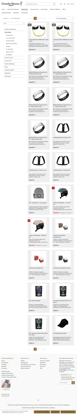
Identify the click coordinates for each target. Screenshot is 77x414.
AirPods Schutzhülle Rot (36, 268)
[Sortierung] (65, 18)
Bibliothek (4, 366)
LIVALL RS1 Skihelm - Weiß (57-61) (38, 236)
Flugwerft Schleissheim (7, 373)
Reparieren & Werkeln (11, 43)
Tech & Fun (8, 32)
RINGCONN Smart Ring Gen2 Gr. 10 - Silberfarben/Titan (38, 138)
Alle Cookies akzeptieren (68, 411)
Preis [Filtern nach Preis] (14, 23)
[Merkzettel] (61, 3)
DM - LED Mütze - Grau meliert (38, 203)
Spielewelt (7, 73)
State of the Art (9, 52)
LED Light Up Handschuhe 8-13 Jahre (62, 301)
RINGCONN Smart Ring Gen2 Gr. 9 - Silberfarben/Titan (62, 105)
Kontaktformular (5, 395)
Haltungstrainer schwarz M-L (62, 170)
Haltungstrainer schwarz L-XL (38, 170)
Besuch (3, 360)
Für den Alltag (9, 49)
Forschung (4, 368)
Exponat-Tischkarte (45, 360)
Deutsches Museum (10, 29)
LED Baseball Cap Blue (59, 333)
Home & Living (9, 57)
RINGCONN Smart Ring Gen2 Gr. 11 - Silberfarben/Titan (62, 73)
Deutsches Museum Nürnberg (9, 377)
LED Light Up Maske (34, 300)
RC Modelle (9, 54)
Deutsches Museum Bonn (8, 375)
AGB (41, 368)
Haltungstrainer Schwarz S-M (62, 137)
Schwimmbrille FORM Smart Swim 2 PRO (38, 40)
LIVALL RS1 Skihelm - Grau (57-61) (62, 203)
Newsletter (42, 362)
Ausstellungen (5, 362)
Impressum (42, 366)
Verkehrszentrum (6, 371)
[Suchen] (54, 4)
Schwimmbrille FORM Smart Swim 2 (63, 40)
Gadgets (8, 46)
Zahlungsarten (24, 362)
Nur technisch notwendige (42, 411)
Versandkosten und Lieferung (28, 364)
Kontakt (22, 360)
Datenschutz (43, 364)
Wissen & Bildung (9, 64)
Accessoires (8, 60)
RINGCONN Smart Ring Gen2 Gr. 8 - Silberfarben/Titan (38, 105)
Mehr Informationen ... (19, 412)
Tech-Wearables (10, 38)
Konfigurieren (55, 411)
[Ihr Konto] (64, 3)
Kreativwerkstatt (9, 70)
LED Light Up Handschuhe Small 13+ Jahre (38, 334)
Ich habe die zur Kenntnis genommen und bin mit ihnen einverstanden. (68, 377)
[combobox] (39, 4)
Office (6, 67)
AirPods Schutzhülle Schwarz (62, 268)
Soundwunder (9, 35)
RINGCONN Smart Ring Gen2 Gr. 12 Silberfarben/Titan (38, 73)
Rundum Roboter (10, 40)
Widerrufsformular (25, 368)
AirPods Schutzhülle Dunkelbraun (59, 236)
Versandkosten (34, 405)
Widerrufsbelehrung (26, 366)
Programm (4, 364)
